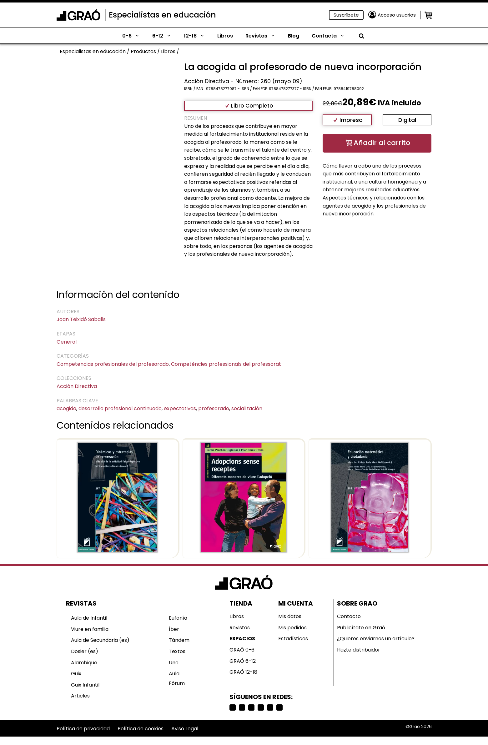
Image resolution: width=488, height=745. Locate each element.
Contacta (331, 36)
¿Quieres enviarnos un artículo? (376, 638)
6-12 (165, 36)
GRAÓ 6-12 (242, 661)
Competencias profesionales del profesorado (113, 364)
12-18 (197, 36)
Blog (293, 35)
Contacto (349, 616)
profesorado (213, 408)
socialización (246, 408)
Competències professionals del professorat (226, 364)
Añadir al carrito (382, 143)
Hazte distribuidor (358, 649)
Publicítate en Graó (361, 627)
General (67, 341)
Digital (407, 120)
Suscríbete (346, 15)
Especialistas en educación (162, 14)
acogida (66, 408)
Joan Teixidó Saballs (81, 319)
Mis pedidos (292, 627)
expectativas (180, 408)
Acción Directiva (77, 386)
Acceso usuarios (397, 15)
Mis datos (289, 616)
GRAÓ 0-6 (241, 649)
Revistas (263, 36)
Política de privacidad (83, 728)
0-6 (134, 36)
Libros (225, 35)
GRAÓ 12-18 (243, 672)
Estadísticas (293, 638)
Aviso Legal (184, 728)
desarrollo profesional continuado (120, 408)
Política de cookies (141, 728)
